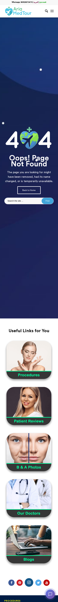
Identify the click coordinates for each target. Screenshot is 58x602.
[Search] (45, 11)
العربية (36, 2)
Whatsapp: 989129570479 (22, 2)
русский (42, 2)
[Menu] (52, 11)
